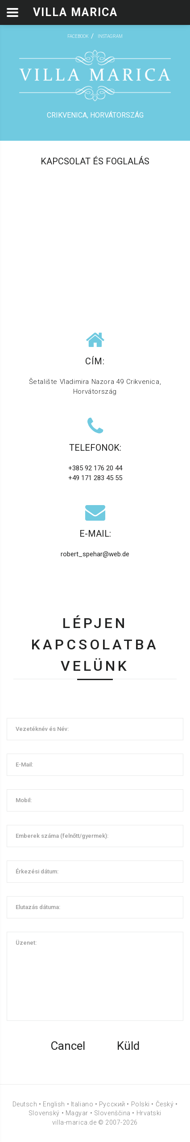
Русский (112, 1104)
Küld (128, 1045)
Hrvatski (148, 1113)
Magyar (77, 1113)
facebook (78, 36)
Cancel (67, 1045)
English (54, 1104)
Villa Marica (75, 12)
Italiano (82, 1104)
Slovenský (44, 1113)
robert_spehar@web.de (95, 554)
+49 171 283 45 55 (95, 478)
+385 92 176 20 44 (95, 468)
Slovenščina (112, 1113)
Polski (140, 1104)
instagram (110, 36)
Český (165, 1104)
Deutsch (24, 1104)
